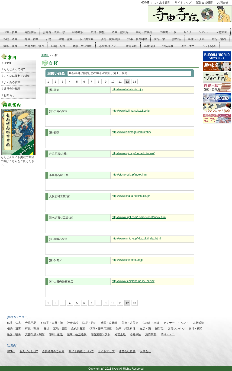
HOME (145, 2)
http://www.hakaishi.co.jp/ (127, 89)
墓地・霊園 (65, 39)
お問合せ (222, 2)
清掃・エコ (188, 46)
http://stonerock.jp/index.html (129, 174)
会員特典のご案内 (53, 351)
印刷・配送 (58, 46)
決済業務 (168, 46)
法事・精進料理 (137, 39)
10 (112, 81)
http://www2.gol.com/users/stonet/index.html (139, 217)
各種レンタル (196, 39)
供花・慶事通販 (110, 39)
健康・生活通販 (82, 46)
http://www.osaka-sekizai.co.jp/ (131, 196)
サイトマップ (183, 2)
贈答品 (176, 39)
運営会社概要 (204, 2)
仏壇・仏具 (10, 32)
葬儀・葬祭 (32, 39)
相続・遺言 (10, 39)
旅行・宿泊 (219, 39)
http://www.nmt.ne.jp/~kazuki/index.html (136, 238)
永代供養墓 (86, 39)
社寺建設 (78, 32)
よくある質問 (162, 2)
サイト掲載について (81, 351)
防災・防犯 (98, 32)
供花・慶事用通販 (101, 328)
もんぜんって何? (14, 69)
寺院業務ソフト (109, 46)
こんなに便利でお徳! (16, 75)
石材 (48, 39)
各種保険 (149, 46)
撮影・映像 (10, 46)
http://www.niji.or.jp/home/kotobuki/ (133, 153)
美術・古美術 (144, 32)
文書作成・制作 (34, 46)
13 (134, 81)
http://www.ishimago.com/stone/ (131, 132)
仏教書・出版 (168, 32)
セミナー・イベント (196, 32)
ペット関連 (209, 46)
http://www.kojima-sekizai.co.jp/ (131, 110)
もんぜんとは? (28, 351)
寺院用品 (30, 32)
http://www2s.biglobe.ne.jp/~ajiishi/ (133, 281)
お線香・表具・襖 (54, 32)
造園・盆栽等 (120, 32)
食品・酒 (159, 39)
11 (120, 81)
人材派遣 (221, 32)
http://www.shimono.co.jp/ (127, 259)
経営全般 (131, 46)
